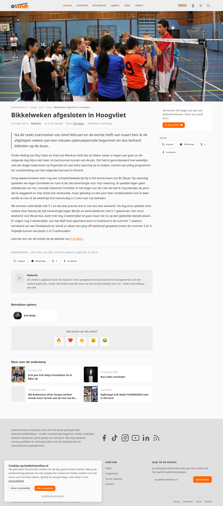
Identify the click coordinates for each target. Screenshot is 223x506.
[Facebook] (104, 438)
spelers (115, 5)
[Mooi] (70, 341)
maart (49, 107)
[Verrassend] (93, 341)
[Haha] (105, 341)
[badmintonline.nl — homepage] (19, 5)
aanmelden (202, 479)
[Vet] (59, 341)
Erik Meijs (78, 123)
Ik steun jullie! (174, 125)
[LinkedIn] (146, 438)
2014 (41, 107)
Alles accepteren (45, 488)
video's (139, 5)
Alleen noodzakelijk (20, 488)
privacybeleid (16, 481)
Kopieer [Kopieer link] (19, 261)
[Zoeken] (208, 5)
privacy (176, 501)
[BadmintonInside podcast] (193, 5)
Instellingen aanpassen (53, 496)
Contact (109, 484)
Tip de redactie (113, 478)
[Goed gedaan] (82, 341)
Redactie (36, 123)
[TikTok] (114, 438)
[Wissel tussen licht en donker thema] (200, 5)
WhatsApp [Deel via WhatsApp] (38, 261)
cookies (208, 501)
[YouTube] (135, 438)
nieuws (67, 5)
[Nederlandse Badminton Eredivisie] (182, 5)
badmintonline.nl (19, 107)
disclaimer (188, 501)
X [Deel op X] (54, 261)
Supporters (111, 473)
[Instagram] (125, 438)
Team (108, 468)
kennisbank (99, 5)
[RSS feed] (156, 438)
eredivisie (82, 5)
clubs (127, 5)
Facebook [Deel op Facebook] (70, 261)
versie (199, 501)
